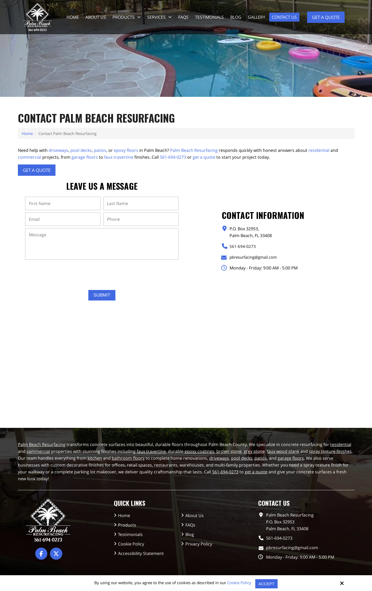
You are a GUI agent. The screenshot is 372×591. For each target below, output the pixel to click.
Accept (266, 584)
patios (100, 150)
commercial (29, 157)
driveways (58, 150)
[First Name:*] (62, 203)
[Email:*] (62, 219)
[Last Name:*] (141, 203)
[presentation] (102, 273)
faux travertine (118, 157)
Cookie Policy (239, 582)
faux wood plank (283, 451)
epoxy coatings (199, 451)
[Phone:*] (141, 219)
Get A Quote (36, 170)
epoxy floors (126, 150)
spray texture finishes (330, 451)
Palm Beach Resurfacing (194, 150)
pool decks (81, 150)
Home (27, 133)
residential (318, 150)
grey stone (254, 451)
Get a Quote (326, 17)
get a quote (204, 157)
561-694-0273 (173, 157)
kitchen (95, 458)
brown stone (229, 451)
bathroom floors (128, 458)
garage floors (85, 157)
